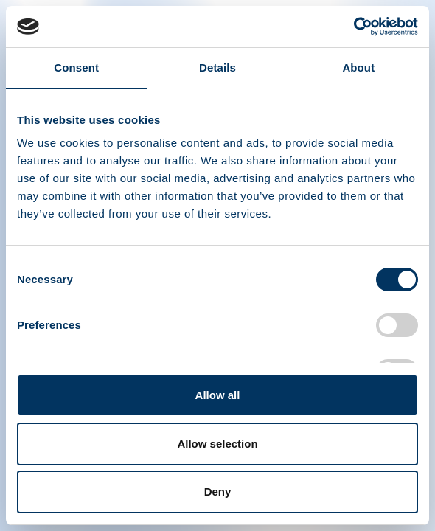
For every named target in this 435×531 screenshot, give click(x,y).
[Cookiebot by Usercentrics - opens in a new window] (353, 26)
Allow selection (217, 443)
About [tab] (358, 67)
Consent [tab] (76, 67)
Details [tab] (217, 67)
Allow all (217, 395)
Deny (218, 491)
